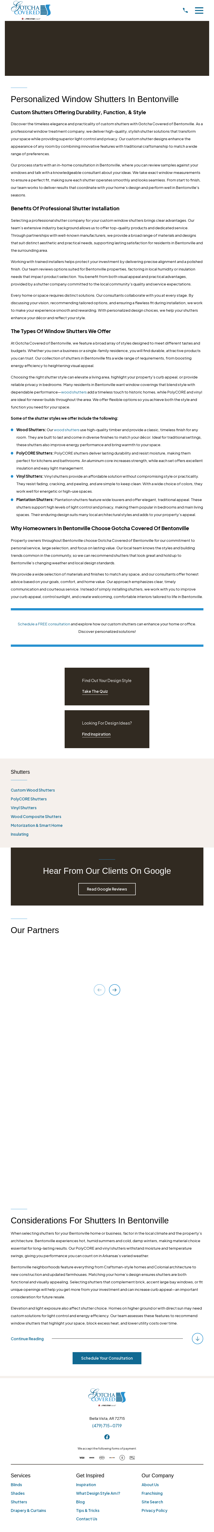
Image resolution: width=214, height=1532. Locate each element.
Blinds (16, 1292)
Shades (18, 1301)
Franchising (152, 1301)
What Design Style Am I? (98, 1301)
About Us (150, 1292)
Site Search (152, 1309)
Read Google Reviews (107, 889)
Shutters (19, 1309)
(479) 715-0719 (107, 1233)
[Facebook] (107, 1244)
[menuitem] (107, 790)
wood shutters (74, 392)
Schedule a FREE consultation (44, 623)
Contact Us (86, 1326)
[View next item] (114, 989)
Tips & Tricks (87, 1318)
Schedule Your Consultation (107, 1165)
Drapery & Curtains (28, 1318)
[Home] (31, 10)
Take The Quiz (95, 691)
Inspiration (86, 1292)
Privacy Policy (154, 1318)
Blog (80, 1309)
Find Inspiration (96, 734)
